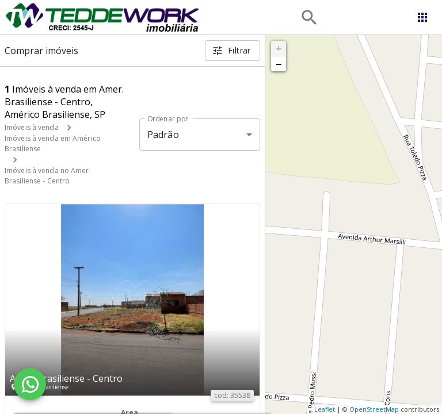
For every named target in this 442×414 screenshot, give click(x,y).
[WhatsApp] (30, 384)
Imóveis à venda (32, 127)
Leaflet (324, 409)
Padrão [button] (163, 134)
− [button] (278, 64)
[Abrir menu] (422, 17)
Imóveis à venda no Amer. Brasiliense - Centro (48, 176)
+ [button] (279, 48)
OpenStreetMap (374, 409)
